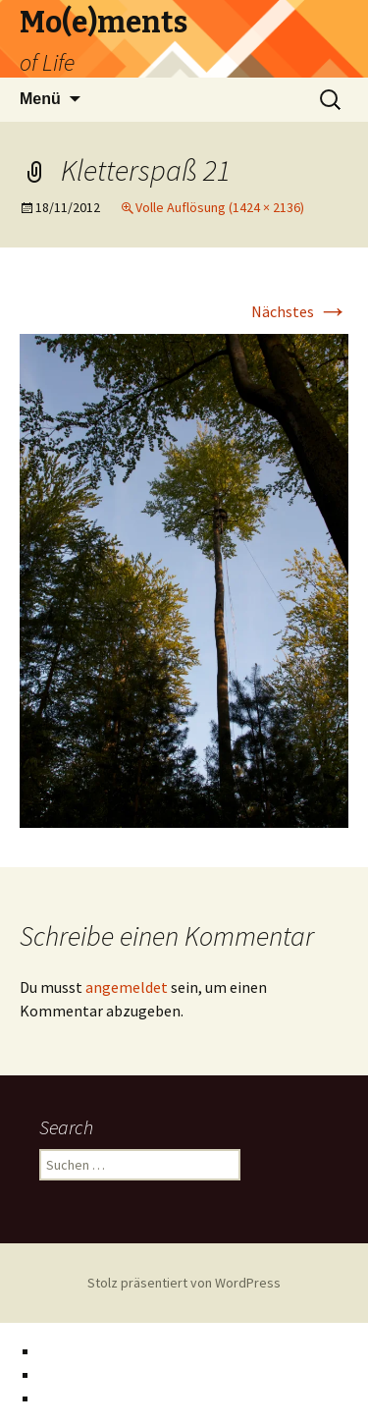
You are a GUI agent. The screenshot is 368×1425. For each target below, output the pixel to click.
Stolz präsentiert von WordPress (184, 1282)
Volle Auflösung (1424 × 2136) (219, 207)
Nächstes (299, 311)
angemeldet (126, 987)
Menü (40, 98)
